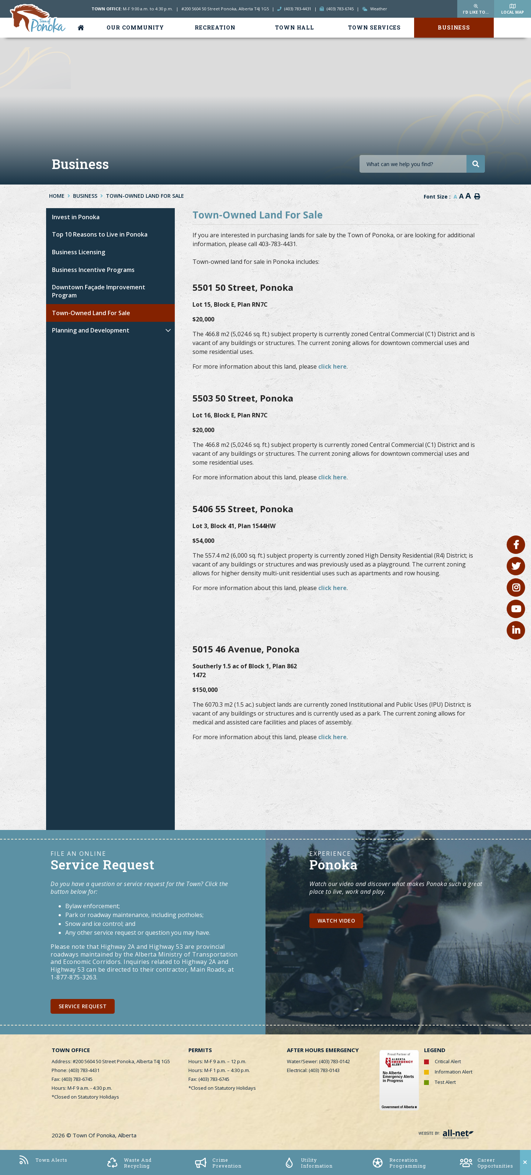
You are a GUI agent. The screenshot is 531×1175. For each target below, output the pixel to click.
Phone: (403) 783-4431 (76, 1070)
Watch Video (336, 920)
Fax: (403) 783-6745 (72, 1079)
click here (332, 366)
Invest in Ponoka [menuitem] (76, 217)
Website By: (446, 1133)
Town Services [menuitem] (374, 27)
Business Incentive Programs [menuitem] (93, 270)
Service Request (83, 1006)
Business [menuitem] (454, 27)
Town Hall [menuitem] (294, 27)
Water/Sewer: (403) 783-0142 (318, 1061)
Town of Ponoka (38, 19)
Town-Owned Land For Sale (145, 195)
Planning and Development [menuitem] (90, 330)
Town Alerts (42, 1160)
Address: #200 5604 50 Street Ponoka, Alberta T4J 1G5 (111, 1061)
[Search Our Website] (422, 164)
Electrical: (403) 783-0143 (313, 1070)
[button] (168, 330)
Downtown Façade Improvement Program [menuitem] (98, 291)
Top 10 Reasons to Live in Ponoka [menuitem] (100, 234)
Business (85, 195)
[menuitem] (82, 28)
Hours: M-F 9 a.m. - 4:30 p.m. (82, 1088)
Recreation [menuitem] (215, 27)
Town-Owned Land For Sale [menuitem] (91, 313)
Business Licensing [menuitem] (78, 252)
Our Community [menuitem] (135, 27)
